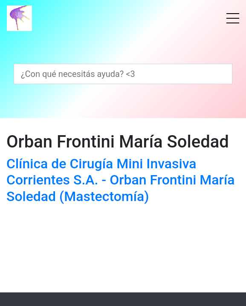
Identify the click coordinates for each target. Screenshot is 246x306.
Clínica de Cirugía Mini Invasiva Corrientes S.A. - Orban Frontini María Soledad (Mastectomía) (120, 180)
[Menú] (232, 18)
